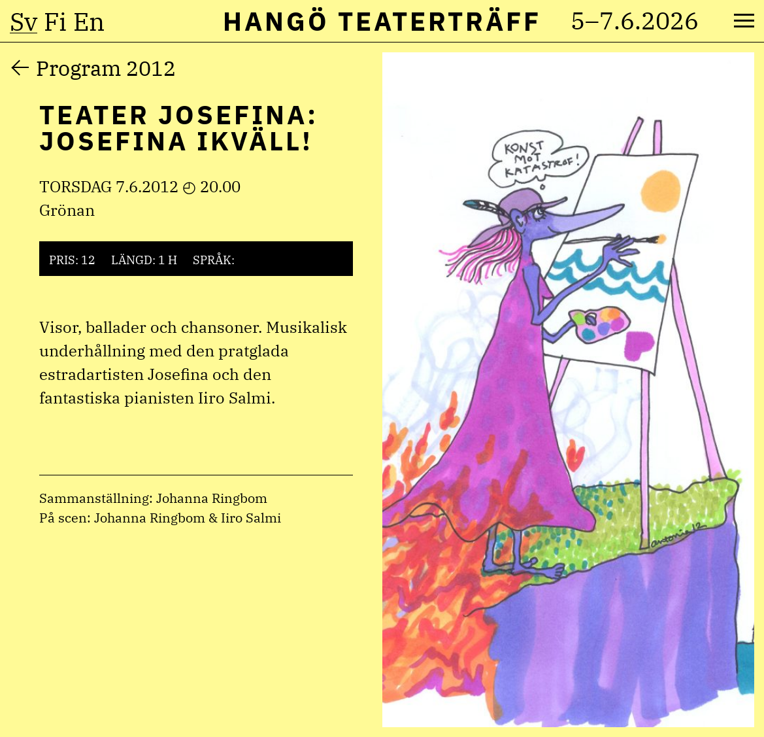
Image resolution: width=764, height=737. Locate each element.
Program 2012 (106, 68)
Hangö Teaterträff (382, 21)
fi (55, 21)
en (89, 21)
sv (23, 21)
